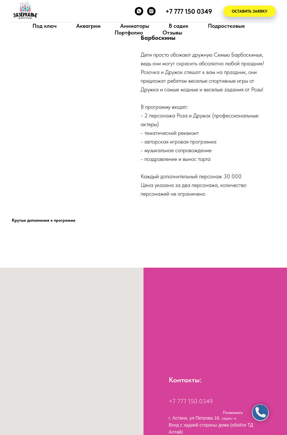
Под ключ (45, 25)
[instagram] (151, 11)
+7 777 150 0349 (191, 401)
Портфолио (129, 32)
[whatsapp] (139, 11)
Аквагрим (88, 25)
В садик (178, 25)
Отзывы (172, 32)
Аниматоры (134, 25)
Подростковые (226, 25)
